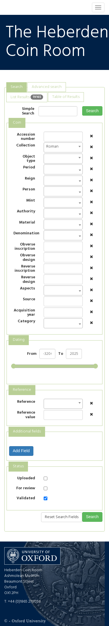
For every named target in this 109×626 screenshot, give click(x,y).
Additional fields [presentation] (27, 431)
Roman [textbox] (52, 146)
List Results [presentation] (27, 97)
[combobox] (63, 147)
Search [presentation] (17, 87)
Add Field (21, 450)
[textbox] (47, 171)
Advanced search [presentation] (47, 87)
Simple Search (28, 111)
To (60, 354)
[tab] (16, 87)
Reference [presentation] (22, 390)
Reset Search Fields (61, 517)
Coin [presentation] (17, 122)
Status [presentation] (18, 466)
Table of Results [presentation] (66, 97)
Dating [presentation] (19, 340)
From (32, 354)
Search (92, 110)
